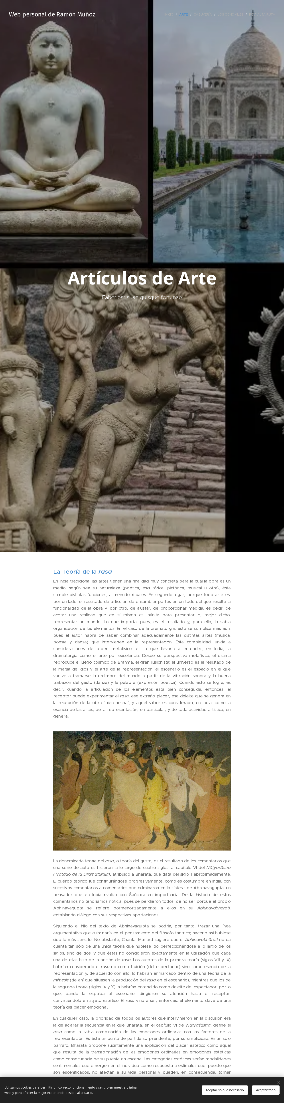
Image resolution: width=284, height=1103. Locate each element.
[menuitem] (170, 14)
